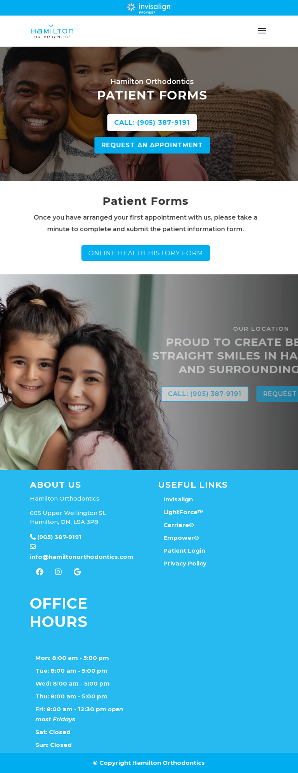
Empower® (181, 537)
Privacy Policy (184, 563)
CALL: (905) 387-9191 (194, 122)
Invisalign (178, 499)
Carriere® (178, 525)
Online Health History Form (104, 253)
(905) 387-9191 (55, 537)
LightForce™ (183, 512)
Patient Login (184, 550)
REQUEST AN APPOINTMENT (193, 145)
